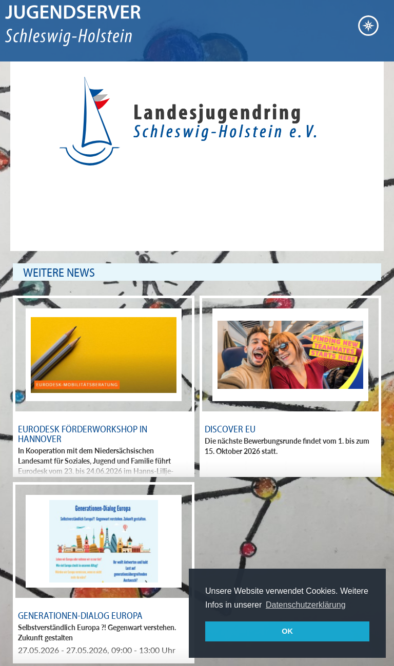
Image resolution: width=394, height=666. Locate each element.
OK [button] (287, 631)
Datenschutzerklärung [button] (306, 604)
